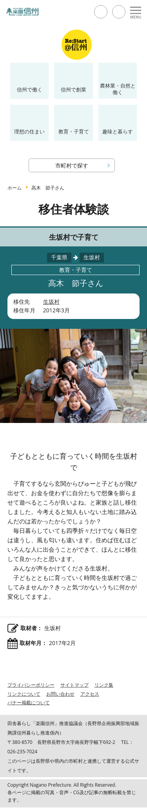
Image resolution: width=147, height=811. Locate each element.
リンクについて (23, 694)
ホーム (14, 187)
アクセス (89, 694)
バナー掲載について (28, 702)
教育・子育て (73, 131)
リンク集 (103, 685)
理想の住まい (29, 131)
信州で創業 (73, 89)
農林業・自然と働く (118, 89)
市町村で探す (71, 165)
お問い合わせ (60, 694)
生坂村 (51, 301)
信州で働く (29, 89)
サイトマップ (74, 685)
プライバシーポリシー (30, 685)
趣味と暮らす (117, 131)
